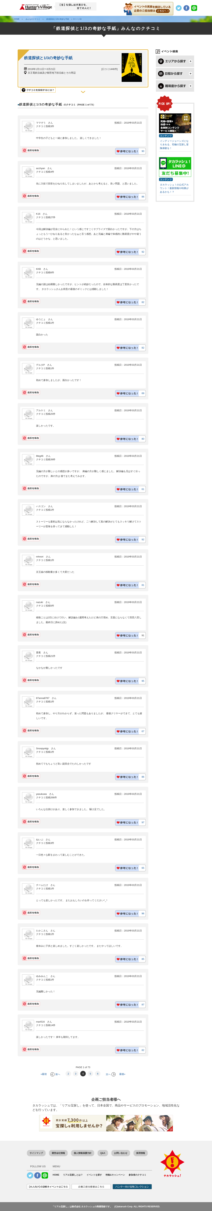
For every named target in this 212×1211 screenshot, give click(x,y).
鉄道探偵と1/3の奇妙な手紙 (48, 58)
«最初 (44, 1074)
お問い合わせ (120, 1153)
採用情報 (140, 1153)
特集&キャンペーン (115, 1175)
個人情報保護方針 (82, 1153)
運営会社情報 (58, 1153)
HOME (56, 1175)
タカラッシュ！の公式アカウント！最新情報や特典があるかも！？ (174, 188)
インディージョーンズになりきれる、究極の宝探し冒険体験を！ (174, 145)
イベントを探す (94, 1175)
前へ (55, 1074)
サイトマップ (36, 1153)
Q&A (102, 1153)
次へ (111, 1074)
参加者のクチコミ (137, 1175)
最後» (122, 1074)
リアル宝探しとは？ (73, 1175)
